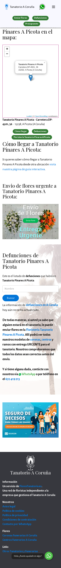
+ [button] (7, 49)
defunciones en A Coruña (42, 305)
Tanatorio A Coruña (22, 6)
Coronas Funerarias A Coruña (19, 535)
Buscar (11, 298)
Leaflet (29, 116)
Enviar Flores (20, 18)
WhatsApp (27, 374)
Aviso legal (8, 506)
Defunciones (40, 18)
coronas (35, 339)
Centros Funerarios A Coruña (19, 539)
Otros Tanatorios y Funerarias (20, 551)
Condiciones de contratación (19, 519)
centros (46, 339)
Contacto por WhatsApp (16, 524)
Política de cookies (13, 510)
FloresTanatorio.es (31, 486)
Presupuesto (31, 24)
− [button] (7, 54)
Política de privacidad (15, 515)
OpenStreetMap (41, 116)
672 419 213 (12, 379)
